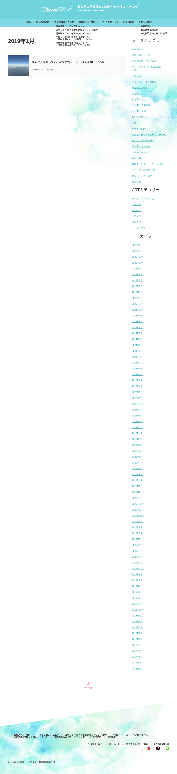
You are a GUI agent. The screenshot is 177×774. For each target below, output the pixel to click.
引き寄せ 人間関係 (141, 105)
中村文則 (136, 204)
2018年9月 (137, 615)
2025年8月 (137, 274)
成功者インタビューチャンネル (147, 164)
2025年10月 (138, 263)
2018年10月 (138, 610)
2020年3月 (137, 557)
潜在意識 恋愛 (140, 87)
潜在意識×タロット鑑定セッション (31, 737)
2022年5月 (137, 416)
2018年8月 (137, 621)
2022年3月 (137, 427)
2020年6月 (137, 539)
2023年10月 (138, 369)
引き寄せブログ (111, 22)
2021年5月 (137, 474)
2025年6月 (137, 286)
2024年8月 (137, 327)
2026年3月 (137, 245)
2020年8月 (137, 527)
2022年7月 (137, 410)
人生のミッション (141, 152)
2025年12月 (138, 257)
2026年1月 (137, 251)
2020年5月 (137, 545)
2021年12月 (138, 439)
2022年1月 (137, 433)
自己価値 (136, 158)
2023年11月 (138, 363)
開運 (134, 123)
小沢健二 (136, 210)
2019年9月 (137, 574)
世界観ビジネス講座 (142, 176)
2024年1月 (137, 357)
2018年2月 (137, 633)
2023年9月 (137, 374)
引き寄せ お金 (139, 99)
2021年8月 (137, 457)
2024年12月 (138, 310)
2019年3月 (137, 592)
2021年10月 (138, 445)
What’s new (137, 49)
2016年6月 (137, 668)
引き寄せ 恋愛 (139, 111)
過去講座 (136, 181)
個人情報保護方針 (161, 744)
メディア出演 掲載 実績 (143, 170)
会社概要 (111, 737)
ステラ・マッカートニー (144, 199)
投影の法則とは (140, 117)
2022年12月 (138, 398)
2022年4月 (137, 421)
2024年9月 (137, 321)
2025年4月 (137, 298)
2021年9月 (137, 451)
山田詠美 (136, 216)
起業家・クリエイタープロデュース (150, 134)
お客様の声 (128, 22)
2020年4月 (137, 551)
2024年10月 (138, 316)
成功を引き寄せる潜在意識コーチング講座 (86, 735)
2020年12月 (138, 504)
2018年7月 (137, 627)
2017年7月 (137, 645)
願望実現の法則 (140, 129)
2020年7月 (137, 533)
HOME (28, 22)
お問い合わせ (145, 22)
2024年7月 (137, 333)
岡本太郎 (136, 222)
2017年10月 (138, 639)
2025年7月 (137, 280)
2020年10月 (138, 515)
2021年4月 (137, 480)
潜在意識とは (42, 22)
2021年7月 (137, 463)
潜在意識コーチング (64, 22)
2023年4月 (137, 386)
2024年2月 (137, 351)
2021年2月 (137, 492)
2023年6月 (137, 380)
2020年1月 (137, 562)
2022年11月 (138, 404)
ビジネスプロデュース (143, 140)
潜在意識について (141, 55)
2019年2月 (137, 598)
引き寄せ (136, 93)
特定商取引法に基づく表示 (136, 744)
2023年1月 (137, 392)
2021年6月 (137, 468)
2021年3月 (137, 486)
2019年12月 (138, 568)
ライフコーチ (138, 76)
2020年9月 (137, 521)
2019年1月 (137, 604)
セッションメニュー (49, 735)
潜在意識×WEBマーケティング (69, 737)
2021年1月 (137, 498)
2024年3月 (137, 345)
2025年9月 (137, 268)
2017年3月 (137, 662)
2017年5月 (137, 657)
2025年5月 (137, 292)
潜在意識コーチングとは (144, 61)
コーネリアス (138, 228)
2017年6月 (137, 651)
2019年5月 (137, 580)
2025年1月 (137, 304)
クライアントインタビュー (145, 82)
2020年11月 (138, 510)
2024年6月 (137, 339)
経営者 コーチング (141, 146)
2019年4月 (137, 586)
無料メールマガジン (89, 22)
